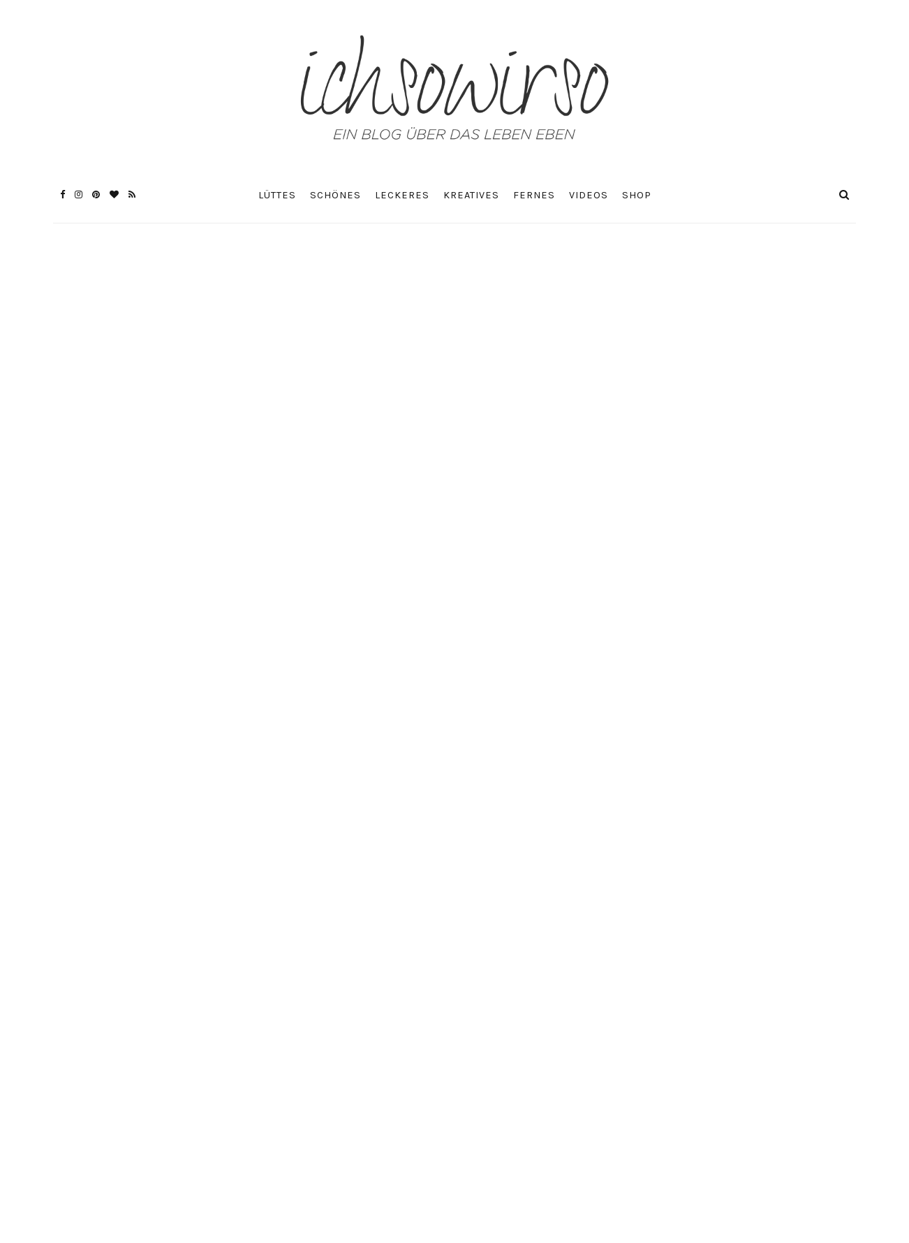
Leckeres (402, 195)
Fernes (534, 195)
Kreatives (471, 195)
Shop (636, 195)
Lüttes (277, 195)
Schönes (335, 195)
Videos (588, 195)
